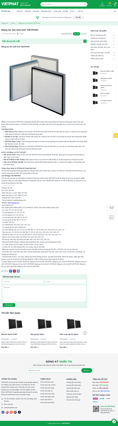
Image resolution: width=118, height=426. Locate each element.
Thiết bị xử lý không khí (98, 38)
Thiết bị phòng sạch (97, 58)
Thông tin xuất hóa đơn (73, 394)
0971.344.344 (8, 404)
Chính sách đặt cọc (46, 391)
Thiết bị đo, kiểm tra (97, 55)
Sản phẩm (36, 11)
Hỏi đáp (65, 11)
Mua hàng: (100, 382)
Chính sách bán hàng (47, 388)
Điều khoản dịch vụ (72, 391)
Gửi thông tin (9, 305)
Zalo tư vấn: (100, 391)
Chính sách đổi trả (46, 399)
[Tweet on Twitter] (18, 271)
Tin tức (73, 11)
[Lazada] (15, 412)
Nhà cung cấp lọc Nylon (69, 334)
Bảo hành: (100, 385)
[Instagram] (7, 412)
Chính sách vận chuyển (48, 385)
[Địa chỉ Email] (59, 370)
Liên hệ (80, 11)
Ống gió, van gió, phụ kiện (99, 44)
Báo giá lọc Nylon (37, 334)
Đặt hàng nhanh (46, 11)
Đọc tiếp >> (5, 347)
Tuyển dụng (57, 11)
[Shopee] (11, 412)
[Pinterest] (14, 271)
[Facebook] (3, 412)
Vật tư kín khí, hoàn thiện (99, 41)
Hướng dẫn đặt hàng (73, 388)
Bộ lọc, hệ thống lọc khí (98, 35)
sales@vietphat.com (10, 407)
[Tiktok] (19, 412)
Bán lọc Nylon (105, 93)
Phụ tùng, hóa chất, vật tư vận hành (100, 48)
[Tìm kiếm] (85, 4)
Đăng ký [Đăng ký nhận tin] (86, 370)
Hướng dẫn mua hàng (73, 382)
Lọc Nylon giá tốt (106, 100)
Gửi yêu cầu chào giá (73, 400)
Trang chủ (19, 11)
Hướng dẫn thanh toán (73, 385)
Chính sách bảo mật (46, 382)
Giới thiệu (28, 11)
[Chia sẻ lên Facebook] (10, 271)
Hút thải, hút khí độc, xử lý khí (100, 52)
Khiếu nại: (100, 388)
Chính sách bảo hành (47, 402)
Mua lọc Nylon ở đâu (9, 334)
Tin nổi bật (95, 67)
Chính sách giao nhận (47, 396)
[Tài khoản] (102, 4)
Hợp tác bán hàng (72, 397)
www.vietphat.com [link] (13, 203)
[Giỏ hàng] (115, 4)
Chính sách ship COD (47, 394)
